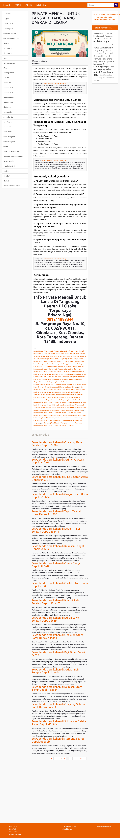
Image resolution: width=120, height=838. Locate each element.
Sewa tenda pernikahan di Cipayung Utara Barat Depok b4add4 (57, 636)
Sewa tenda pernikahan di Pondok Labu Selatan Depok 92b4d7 (56, 602)
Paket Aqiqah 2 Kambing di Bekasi (103, 72)
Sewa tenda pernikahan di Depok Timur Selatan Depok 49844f (56, 530)
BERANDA (7, 5)
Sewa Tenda (8, 117)
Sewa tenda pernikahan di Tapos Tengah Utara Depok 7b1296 (56, 513)
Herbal (6, 181)
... (58, 758)
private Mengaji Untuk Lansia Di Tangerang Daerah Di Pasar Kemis (62, 400)
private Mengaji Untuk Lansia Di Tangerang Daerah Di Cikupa (59, 358)
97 (81, 758)
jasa (4, 58)
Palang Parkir (8, 73)
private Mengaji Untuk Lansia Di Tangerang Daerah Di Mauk (58, 387)
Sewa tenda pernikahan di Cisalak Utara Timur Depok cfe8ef (60, 585)
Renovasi (7, 83)
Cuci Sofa (6, 176)
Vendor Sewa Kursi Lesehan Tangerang (54, 83)
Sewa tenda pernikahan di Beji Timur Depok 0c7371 (58, 654)
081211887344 (60, 319)
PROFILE (18, 5)
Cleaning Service (9, 33)
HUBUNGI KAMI (41, 5)
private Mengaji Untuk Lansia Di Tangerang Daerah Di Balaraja (53, 351)
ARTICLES (28, 5)
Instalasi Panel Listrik (11, 186)
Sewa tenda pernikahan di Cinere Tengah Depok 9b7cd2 (57, 565)
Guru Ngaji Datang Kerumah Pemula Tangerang (103, 56)
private (6, 78)
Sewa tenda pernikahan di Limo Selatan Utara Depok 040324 (60, 478)
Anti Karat (7, 14)
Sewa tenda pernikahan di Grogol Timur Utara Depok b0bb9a (60, 496)
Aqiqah (6, 19)
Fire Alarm (7, 48)
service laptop (8, 97)
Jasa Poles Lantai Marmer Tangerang (103, 47)
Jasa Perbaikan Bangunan (13, 156)
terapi (5, 146)
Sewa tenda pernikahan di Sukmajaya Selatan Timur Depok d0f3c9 (59, 723)
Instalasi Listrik (9, 166)
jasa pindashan (9, 63)
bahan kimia (8, 24)
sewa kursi (7, 132)
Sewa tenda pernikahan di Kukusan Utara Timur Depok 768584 (57, 688)
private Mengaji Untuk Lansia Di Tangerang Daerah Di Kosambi (57, 379)
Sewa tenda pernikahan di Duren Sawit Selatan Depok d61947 (55, 619)
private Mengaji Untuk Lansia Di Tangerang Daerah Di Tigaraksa (53, 425)
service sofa (8, 102)
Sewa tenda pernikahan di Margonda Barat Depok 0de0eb (58, 740)
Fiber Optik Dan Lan (11, 151)
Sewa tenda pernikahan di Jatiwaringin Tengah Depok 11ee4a (55, 671)
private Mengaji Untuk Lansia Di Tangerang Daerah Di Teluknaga (61, 423)
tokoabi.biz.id (67, 829)
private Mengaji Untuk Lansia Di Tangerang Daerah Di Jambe (56, 369)
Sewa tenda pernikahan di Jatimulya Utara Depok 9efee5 (58, 461)
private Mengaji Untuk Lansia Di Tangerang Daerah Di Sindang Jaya (54, 412)
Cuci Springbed (9, 137)
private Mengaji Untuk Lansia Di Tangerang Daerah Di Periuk (52, 402)
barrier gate (8, 28)
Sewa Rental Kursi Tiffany (101, 33)
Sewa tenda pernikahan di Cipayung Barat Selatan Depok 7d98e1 (57, 444)
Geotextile (7, 112)
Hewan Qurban (9, 161)
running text (8, 87)
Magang (6, 68)
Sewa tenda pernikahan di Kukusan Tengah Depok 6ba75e (58, 547)
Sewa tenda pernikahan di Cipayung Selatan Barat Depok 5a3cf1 (59, 706)
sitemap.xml (106, 826)
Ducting (6, 43)
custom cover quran (11, 38)
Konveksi (7, 127)
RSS (98, 826)
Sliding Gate (8, 107)
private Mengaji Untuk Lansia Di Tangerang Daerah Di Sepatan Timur (61, 410)
